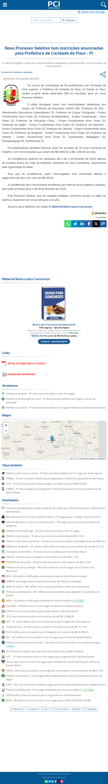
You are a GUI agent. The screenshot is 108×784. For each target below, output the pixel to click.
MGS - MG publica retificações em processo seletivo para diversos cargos (46, 576)
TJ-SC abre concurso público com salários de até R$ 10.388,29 (40, 616)
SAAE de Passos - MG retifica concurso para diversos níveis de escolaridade (47, 586)
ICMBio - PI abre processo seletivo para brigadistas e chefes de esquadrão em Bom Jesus (55, 478)
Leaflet (75, 459)
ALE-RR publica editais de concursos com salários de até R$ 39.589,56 (44, 651)
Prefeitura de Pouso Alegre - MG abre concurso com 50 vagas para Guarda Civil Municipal (50, 569)
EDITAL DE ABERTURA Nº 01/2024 (26, 363)
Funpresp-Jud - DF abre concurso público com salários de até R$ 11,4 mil (46, 626)
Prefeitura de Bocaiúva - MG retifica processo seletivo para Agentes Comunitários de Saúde (53, 593)
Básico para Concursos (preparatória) (54, 324)
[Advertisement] (54, 33)
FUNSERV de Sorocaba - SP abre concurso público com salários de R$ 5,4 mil (48, 562)
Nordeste (90, 709)
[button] (5, 4)
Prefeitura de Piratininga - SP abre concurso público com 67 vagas (42, 530)
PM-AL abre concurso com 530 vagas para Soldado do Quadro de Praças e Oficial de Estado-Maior (53, 663)
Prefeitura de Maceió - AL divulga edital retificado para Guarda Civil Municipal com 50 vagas (54, 677)
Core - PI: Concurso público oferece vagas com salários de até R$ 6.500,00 (46, 483)
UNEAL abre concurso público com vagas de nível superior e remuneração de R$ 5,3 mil (54, 670)
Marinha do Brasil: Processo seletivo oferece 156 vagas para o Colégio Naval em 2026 (53, 516)
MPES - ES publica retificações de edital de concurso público (45, 600)
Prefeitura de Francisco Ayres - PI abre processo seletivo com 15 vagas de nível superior (54, 473)
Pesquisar (68, 20)
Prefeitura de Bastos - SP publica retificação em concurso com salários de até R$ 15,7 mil (55, 546)
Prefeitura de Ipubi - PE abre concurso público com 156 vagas (40, 393)
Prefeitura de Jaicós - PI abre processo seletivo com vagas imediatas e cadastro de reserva (55, 407)
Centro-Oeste (59, 709)
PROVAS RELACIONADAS (21, 374)
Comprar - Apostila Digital (54, 341)
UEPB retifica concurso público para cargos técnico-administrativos (43, 695)
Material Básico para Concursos (72, 206)
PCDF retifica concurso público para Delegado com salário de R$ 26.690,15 (47, 632)
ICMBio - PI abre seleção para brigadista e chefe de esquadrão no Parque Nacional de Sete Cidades (53, 490)
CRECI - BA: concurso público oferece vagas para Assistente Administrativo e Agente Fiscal (55, 684)
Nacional (17, 709)
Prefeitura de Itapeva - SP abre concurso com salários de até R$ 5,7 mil (45, 536)
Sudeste (31, 709)
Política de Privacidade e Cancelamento (54, 774)
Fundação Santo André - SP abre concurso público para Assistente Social (46, 551)
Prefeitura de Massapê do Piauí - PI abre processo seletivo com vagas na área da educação (50, 400)
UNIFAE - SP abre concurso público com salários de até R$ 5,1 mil (42, 557)
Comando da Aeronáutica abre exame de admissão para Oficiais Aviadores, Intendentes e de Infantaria (56, 509)
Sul (44, 709)
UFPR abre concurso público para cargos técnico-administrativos (42, 611)
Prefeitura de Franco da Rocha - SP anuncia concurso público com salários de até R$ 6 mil (55, 541)
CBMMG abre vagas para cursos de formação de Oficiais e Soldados (43, 581)
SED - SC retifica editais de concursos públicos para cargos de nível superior (48, 621)
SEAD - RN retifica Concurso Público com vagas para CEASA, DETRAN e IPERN (48, 700)
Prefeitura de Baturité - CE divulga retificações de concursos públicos (50, 690)
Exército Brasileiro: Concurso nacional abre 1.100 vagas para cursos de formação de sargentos (52, 523)
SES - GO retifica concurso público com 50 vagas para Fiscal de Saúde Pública (49, 637)
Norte (75, 709)
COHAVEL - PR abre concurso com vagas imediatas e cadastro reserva (44, 606)
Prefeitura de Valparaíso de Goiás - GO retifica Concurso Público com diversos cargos (53, 644)
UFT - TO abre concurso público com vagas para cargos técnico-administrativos (50, 656)
